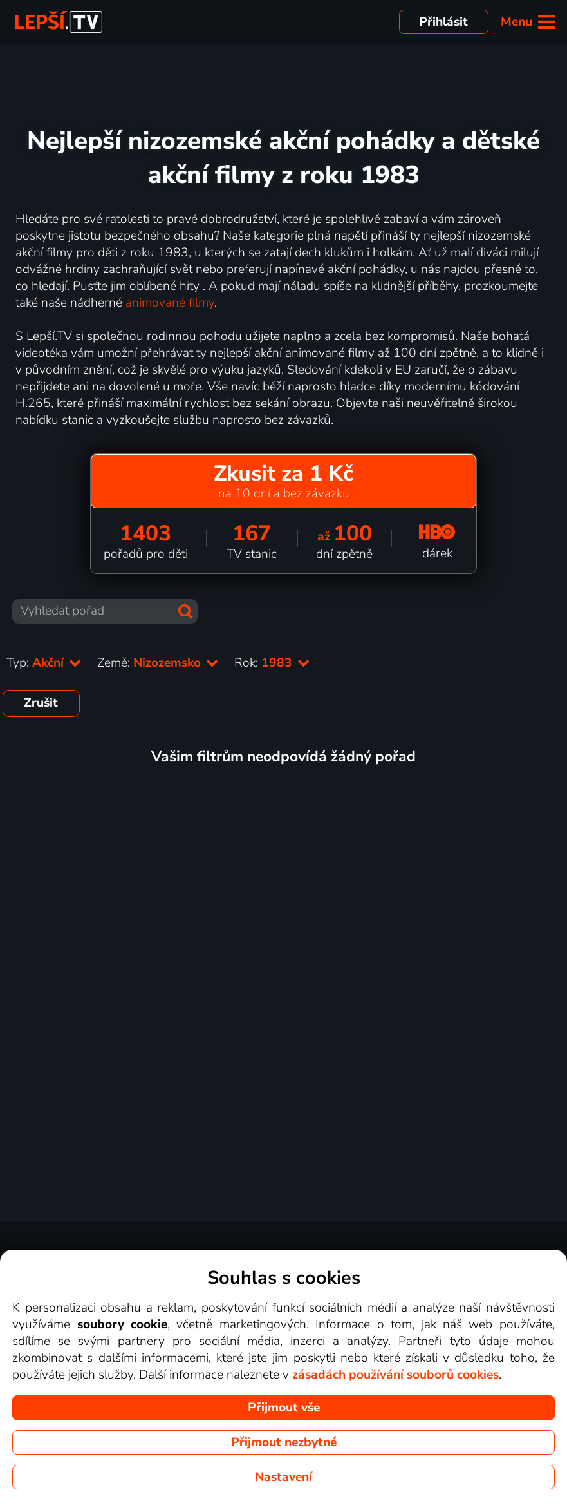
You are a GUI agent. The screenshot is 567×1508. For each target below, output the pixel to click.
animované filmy (169, 302)
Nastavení (283, 1477)
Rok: (272, 662)
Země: (158, 662)
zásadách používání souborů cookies (395, 1374)
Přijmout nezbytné (284, 1442)
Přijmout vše (284, 1407)
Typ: (44, 662)
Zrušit (41, 702)
